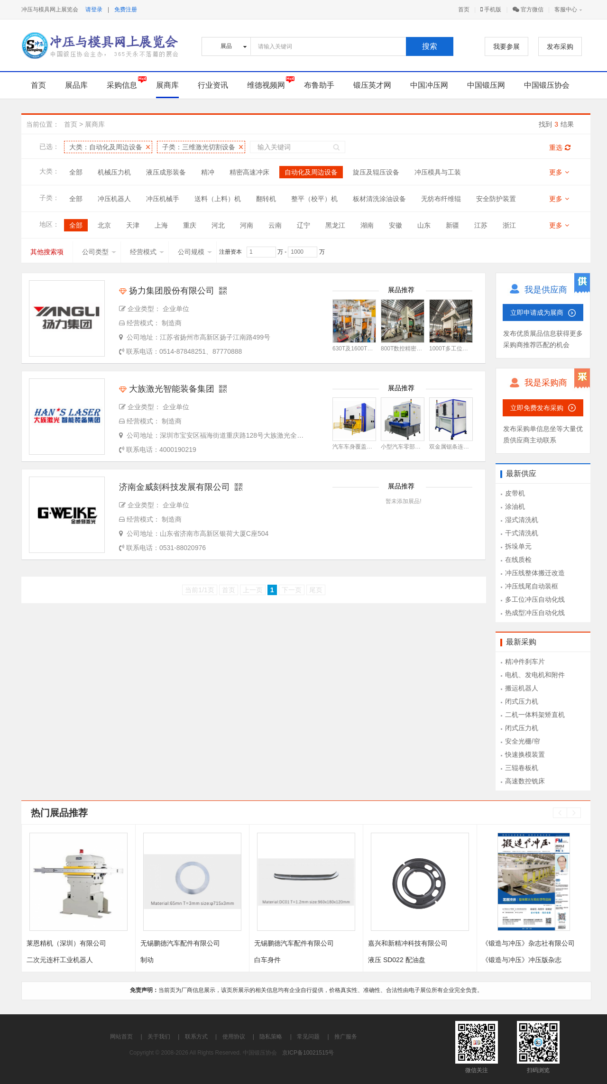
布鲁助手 (319, 85)
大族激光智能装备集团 (166, 389)
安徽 (395, 225)
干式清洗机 (521, 533)
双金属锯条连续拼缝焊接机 (463, 446)
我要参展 (506, 46)
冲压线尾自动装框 (531, 586)
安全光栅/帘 (522, 741)
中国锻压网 (486, 85)
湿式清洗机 (521, 520)
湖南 (367, 225)
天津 (132, 225)
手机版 (490, 9)
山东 (424, 225)
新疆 (452, 225)
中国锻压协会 (547, 85)
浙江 (509, 225)
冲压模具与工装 (437, 172)
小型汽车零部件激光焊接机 (415, 446)
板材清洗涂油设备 (379, 198)
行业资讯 (213, 85)
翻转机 (266, 198)
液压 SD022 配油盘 (396, 960)
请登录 (93, 9)
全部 (76, 172)
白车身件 (267, 960)
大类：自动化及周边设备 (105, 147)
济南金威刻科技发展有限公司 (174, 487)
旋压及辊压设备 (376, 172)
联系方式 (196, 1036)
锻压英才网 (372, 85)
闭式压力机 (521, 701)
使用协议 (233, 1036)
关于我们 (158, 1036)
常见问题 (308, 1036)
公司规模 (195, 252)
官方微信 (528, 9)
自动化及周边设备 (311, 172)
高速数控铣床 (525, 781)
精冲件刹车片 (525, 661)
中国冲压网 (429, 85)
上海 (161, 225)
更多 (559, 172)
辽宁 (303, 225)
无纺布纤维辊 (441, 198)
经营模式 (147, 252)
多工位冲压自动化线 (535, 599)
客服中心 (565, 9)
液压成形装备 (166, 172)
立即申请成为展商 (536, 312)
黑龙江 (335, 225)
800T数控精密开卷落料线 (413, 348)
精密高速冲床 (249, 172)
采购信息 (122, 85)
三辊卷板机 (521, 768)
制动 (147, 960)
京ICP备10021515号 (308, 1052)
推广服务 (345, 1036)
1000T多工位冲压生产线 (460, 348)
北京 (104, 225)
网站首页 (121, 1036)
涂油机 (515, 506)
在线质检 (518, 559)
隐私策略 (270, 1036)
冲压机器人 (114, 198)
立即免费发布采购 (536, 408)
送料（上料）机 (217, 198)
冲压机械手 (162, 198)
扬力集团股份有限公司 (166, 290)
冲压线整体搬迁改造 (535, 573)
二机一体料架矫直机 (535, 714)
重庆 (189, 225)
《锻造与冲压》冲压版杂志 (521, 960)
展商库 (167, 85)
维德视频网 (266, 85)
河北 (218, 225)
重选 (559, 147)
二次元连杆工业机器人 (60, 960)
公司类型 (99, 252)
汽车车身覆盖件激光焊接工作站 (372, 446)
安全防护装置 (496, 198)
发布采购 (560, 46)
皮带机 (515, 493)
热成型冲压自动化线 (535, 612)
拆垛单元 (518, 546)
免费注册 (125, 9)
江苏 (480, 225)
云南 (275, 225)
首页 (463, 9)
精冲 (207, 172)
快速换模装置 (525, 754)
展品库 (76, 85)
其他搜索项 (47, 252)
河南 (246, 225)
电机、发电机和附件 (535, 675)
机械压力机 (114, 172)
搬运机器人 (521, 688)
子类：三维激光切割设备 (198, 147)
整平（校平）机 (314, 198)
